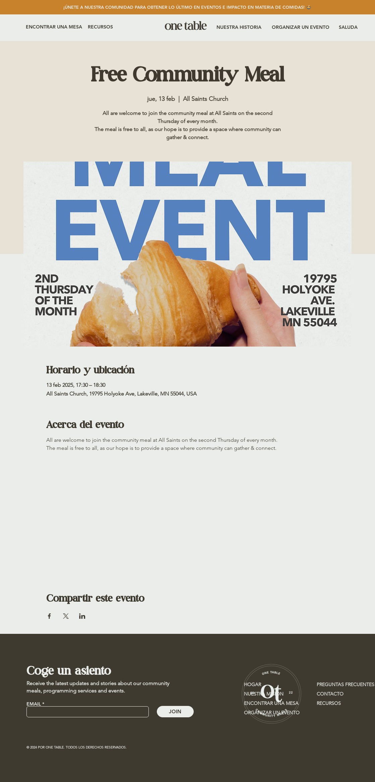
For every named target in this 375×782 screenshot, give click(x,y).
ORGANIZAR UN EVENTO (272, 713)
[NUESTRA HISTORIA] (238, 27)
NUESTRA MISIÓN (264, 694)
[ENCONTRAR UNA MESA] (54, 27)
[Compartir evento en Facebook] (49, 616)
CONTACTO (330, 694)
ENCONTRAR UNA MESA (271, 703)
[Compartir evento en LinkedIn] (82, 616)
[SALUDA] (351, 27)
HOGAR (252, 684)
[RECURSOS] (106, 27)
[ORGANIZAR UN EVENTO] (300, 27)
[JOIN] (175, 711)
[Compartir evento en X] (66, 616)
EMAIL (33, 704)
